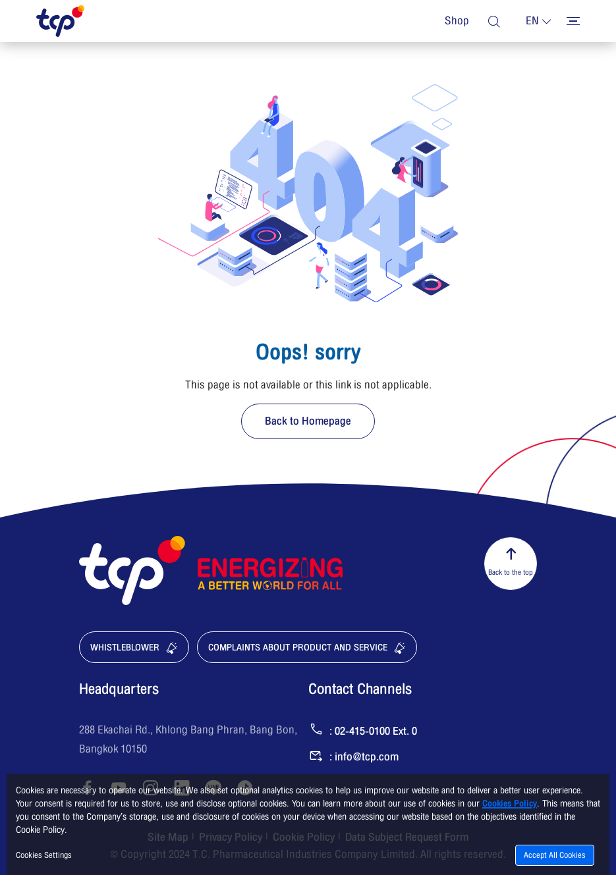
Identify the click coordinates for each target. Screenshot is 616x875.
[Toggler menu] (573, 21)
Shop (457, 21)
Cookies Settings (44, 855)
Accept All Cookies (555, 855)
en (532, 21)
